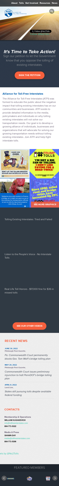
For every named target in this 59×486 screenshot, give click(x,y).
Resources (45, 3)
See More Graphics (45, 204)
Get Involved (31, 3)
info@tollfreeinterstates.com (16, 423)
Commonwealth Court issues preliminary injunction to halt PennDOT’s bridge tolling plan (28, 375)
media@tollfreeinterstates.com (17, 438)
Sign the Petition (29, 75)
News (54, 3)
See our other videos (29, 326)
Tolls (21, 3)
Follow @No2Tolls (39, 34)
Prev (4, 480)
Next (54, 480)
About (14, 3)
